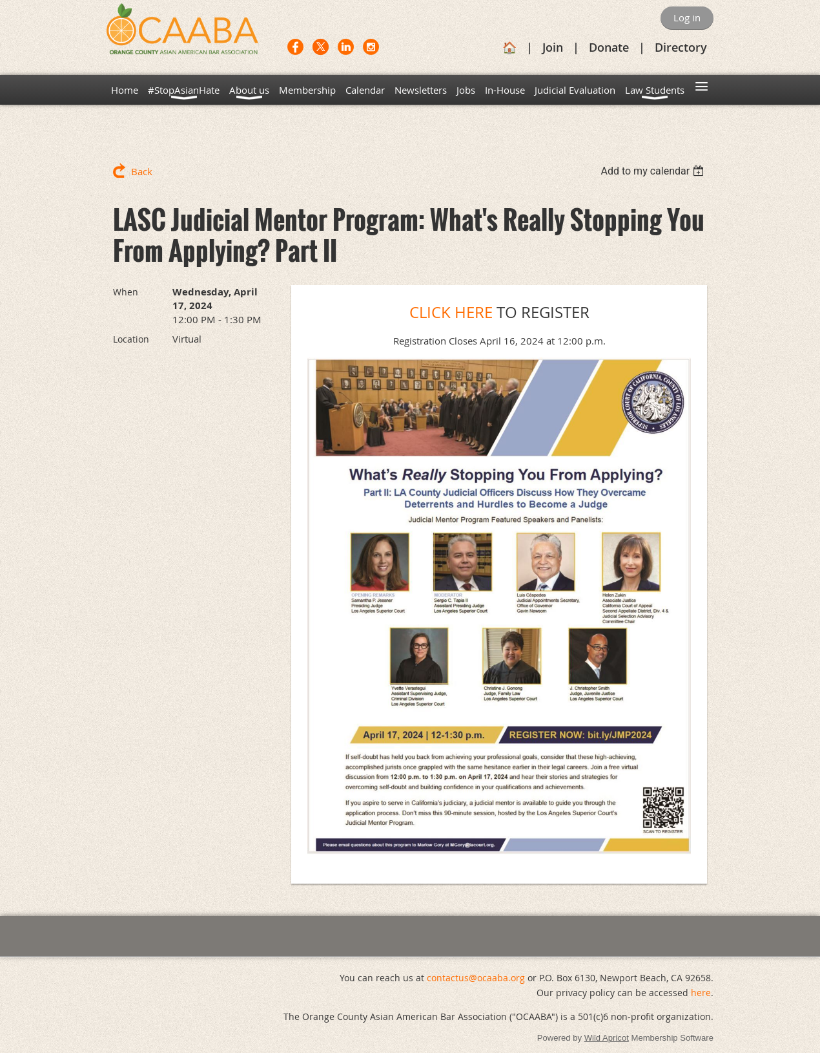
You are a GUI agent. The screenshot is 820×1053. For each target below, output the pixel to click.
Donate (609, 47)
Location (131, 339)
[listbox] (653, 171)
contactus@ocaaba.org (476, 978)
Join (552, 47)
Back (141, 171)
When (125, 292)
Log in (687, 17)
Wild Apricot (606, 1038)
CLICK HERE (451, 312)
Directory (681, 47)
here (701, 992)
